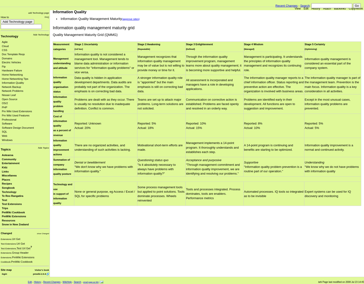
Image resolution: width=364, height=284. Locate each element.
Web (4, 135)
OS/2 (5, 103)
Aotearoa (7, 155)
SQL (4, 131)
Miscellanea (9, 175)
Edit (306, 8)
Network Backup (11, 87)
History (316, 8)
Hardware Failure (12, 70)
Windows (7, 140)
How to (5, 17)
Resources (8, 220)
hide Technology (41, 34)
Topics (6, 149)
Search (305, 5)
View (298, 8)
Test (4, 200)
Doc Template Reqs (13, 54)
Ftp (4, 66)
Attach (327, 8)
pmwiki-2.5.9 (39, 274)
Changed (6, 233)
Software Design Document (18, 127)
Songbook (8, 187)
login (4, 274)
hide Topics (43, 148)
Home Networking (12, 74)
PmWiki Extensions (14, 216)
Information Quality (13, 82)
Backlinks (340, 8)
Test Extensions (12, 204)
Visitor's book (42, 270)
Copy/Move (356, 8)
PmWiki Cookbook (13, 212)
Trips (5, 208)
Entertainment (11, 163)
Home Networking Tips (15, 78)
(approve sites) (131, 19)
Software (7, 123)
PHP (4, 107)
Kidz (4, 167)
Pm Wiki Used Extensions (17, 111)
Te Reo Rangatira (12, 196)
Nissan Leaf (9, 95)
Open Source (9, 99)
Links (5, 171)
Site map (6, 269)
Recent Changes (287, 5)
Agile (5, 42)
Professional (9, 119)
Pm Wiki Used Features (15, 115)
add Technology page (38, 13)
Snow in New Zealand (15, 224)
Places (6, 179)
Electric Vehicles (11, 62)
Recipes (7, 183)
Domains (7, 58)
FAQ (47, 17)
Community (9, 159)
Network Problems (12, 90)
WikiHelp (67, 282)
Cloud (5, 46)
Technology (9, 36)
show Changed (43, 234)
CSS (4, 50)
